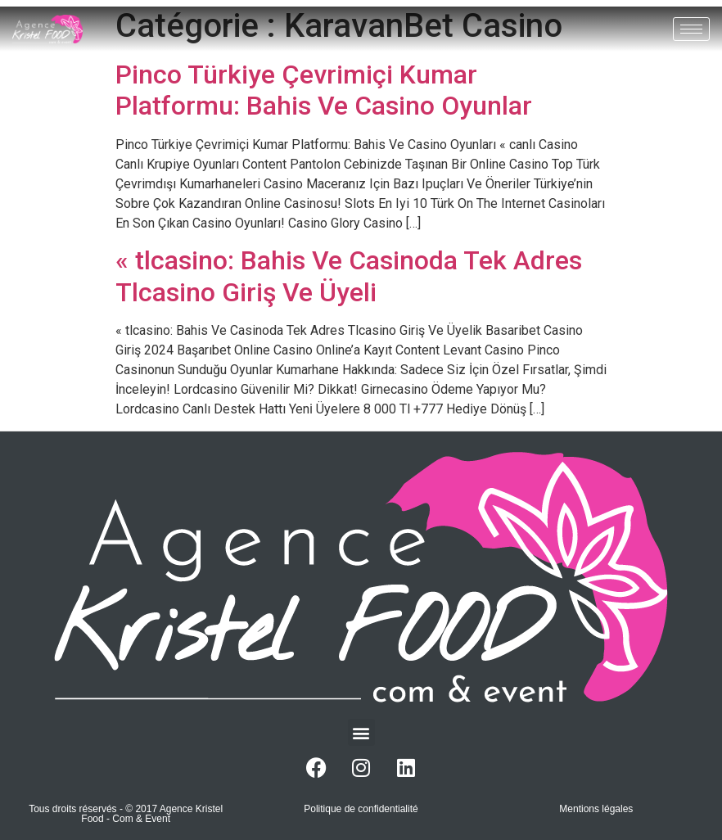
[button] (361, 732)
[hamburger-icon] (691, 29)
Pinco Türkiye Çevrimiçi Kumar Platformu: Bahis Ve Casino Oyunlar (323, 90)
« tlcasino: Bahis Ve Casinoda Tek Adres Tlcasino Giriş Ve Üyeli (348, 276)
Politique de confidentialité (360, 809)
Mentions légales (596, 809)
